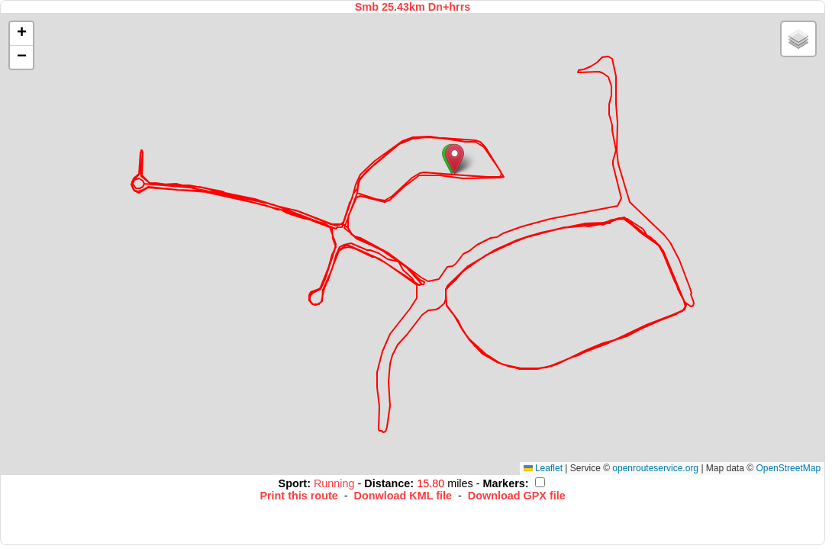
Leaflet (543, 468)
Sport (293, 483)
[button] (454, 159)
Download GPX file (517, 496)
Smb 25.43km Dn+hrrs (413, 7)
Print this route (298, 496)
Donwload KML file (403, 496)
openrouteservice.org (655, 468)
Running (336, 483)
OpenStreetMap (788, 468)
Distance (387, 483)
